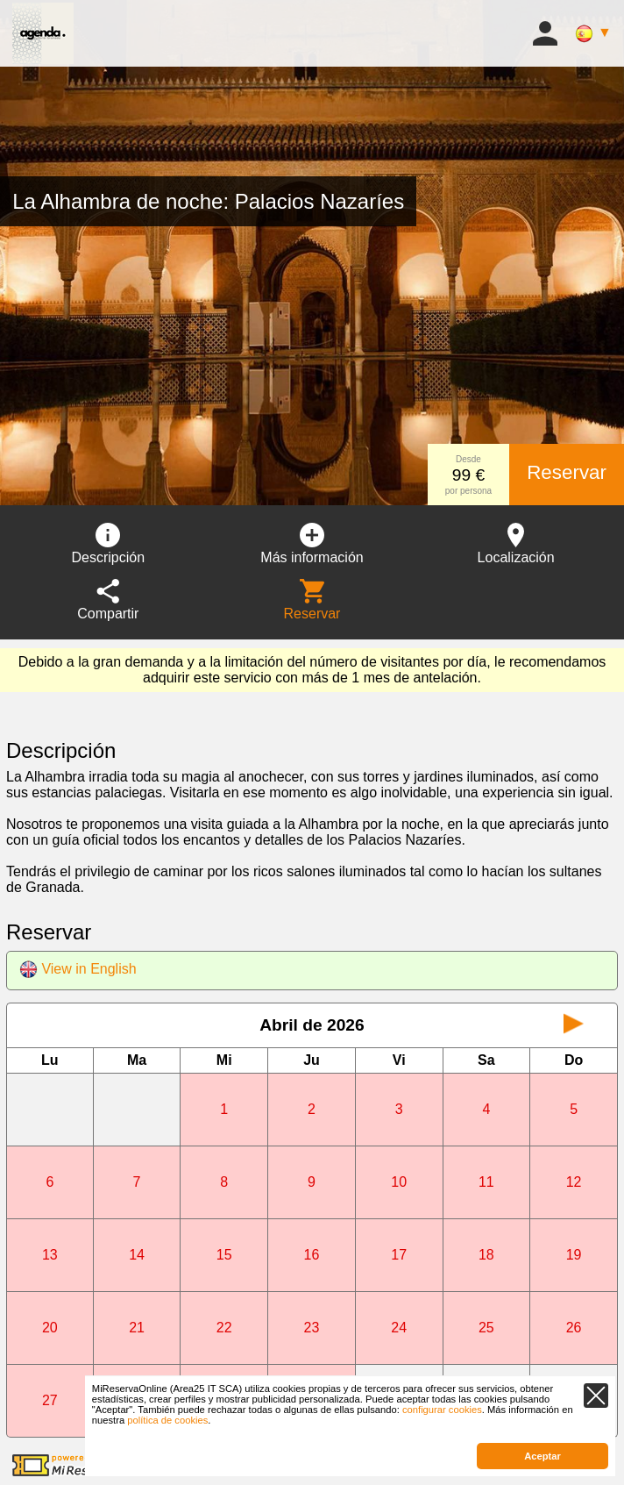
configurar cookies (442, 1409)
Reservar (566, 472)
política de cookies (167, 1420)
